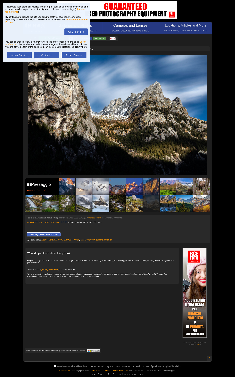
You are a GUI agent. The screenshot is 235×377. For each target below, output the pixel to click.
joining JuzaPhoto (50, 269)
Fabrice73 (58, 240)
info (198, 344)
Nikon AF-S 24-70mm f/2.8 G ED (53, 222)
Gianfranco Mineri (71, 240)
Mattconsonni (94, 218)
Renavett (108, 240)
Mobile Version (64, 371)
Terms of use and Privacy (100, 371)
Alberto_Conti (47, 240)
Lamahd (99, 240)
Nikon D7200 (32, 222)
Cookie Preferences (120, 371)
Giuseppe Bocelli (87, 240)
